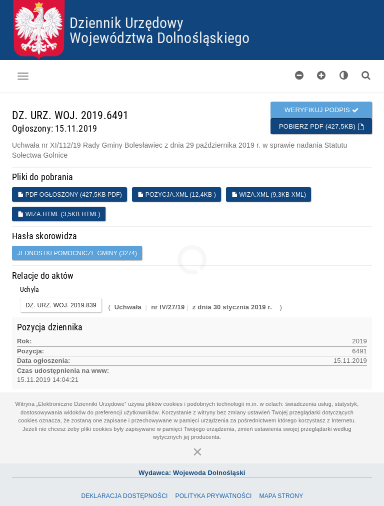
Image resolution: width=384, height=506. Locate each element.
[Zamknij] (197, 451)
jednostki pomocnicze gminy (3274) (77, 253)
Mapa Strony (281, 495)
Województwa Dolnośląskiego (160, 37)
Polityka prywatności (213, 495)
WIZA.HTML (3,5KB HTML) (59, 214)
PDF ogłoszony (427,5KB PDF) (70, 194)
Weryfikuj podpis (321, 110)
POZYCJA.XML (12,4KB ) (177, 194)
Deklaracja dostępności (125, 495)
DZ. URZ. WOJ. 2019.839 (61, 305)
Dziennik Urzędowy (127, 22)
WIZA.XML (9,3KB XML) (269, 194)
